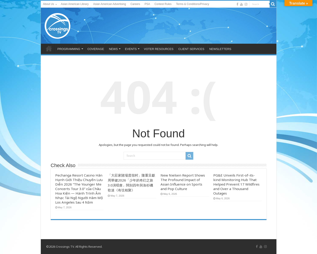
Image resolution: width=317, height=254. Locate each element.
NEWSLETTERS (220, 49)
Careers (135, 4)
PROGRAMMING (68, 49)
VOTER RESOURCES (158, 49)
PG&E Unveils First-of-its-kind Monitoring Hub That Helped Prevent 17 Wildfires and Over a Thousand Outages (236, 184)
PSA (147, 4)
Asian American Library (75, 4)
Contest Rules (162, 4)
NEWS (113, 49)
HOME (49, 48)
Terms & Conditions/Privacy (192, 4)
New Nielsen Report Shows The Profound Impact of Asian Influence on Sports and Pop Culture (183, 182)
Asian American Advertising (109, 4)
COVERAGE (95, 49)
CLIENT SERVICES (191, 49)
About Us (48, 4)
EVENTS (131, 49)
